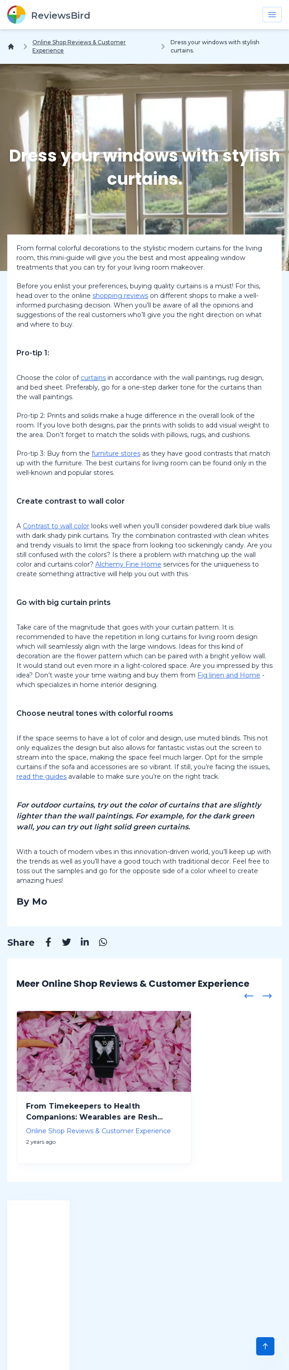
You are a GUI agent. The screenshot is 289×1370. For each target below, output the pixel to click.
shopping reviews (120, 296)
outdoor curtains (62, 805)
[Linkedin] (80, 943)
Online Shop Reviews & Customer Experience (79, 46)
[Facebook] (44, 943)
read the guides (41, 776)
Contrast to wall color (56, 526)
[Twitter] (62, 943)
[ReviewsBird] (48, 14)
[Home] (12, 46)
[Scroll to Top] (265, 1346)
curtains (93, 378)
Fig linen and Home (228, 675)
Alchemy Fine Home (128, 564)
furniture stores (116, 453)
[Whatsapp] (98, 943)
